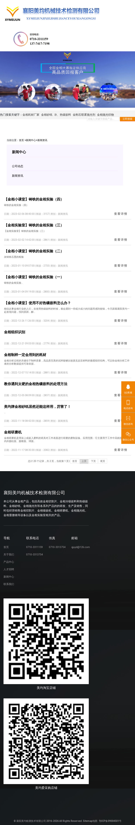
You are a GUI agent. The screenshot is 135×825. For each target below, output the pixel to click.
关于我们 (9, 554)
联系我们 (9, 584)
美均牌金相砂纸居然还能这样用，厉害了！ (37, 406)
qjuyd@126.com (80, 547)
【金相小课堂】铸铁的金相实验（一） (34, 277)
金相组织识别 (14, 332)
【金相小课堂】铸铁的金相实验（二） (34, 251)
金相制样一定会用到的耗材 (25, 355)
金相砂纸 (46, 114)
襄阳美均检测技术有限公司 (31, 821)
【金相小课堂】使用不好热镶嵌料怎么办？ (37, 303)
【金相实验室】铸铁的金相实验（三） (34, 225)
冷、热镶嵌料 (62, 114)
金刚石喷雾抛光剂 (84, 114)
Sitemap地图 (90, 821)
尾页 (102, 461)
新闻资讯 (42, 140)
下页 (93, 461)
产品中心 (9, 562)
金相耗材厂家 (30, 114)
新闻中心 (31, 140)
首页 (21, 140)
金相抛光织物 (105, 114)
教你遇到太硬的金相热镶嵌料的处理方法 (35, 384)
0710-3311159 (34, 547)
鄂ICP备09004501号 (110, 821)
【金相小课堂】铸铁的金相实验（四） (34, 199)
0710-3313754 (34, 554)
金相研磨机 (13, 432)
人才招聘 (9, 569)
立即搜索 (127, 118)
